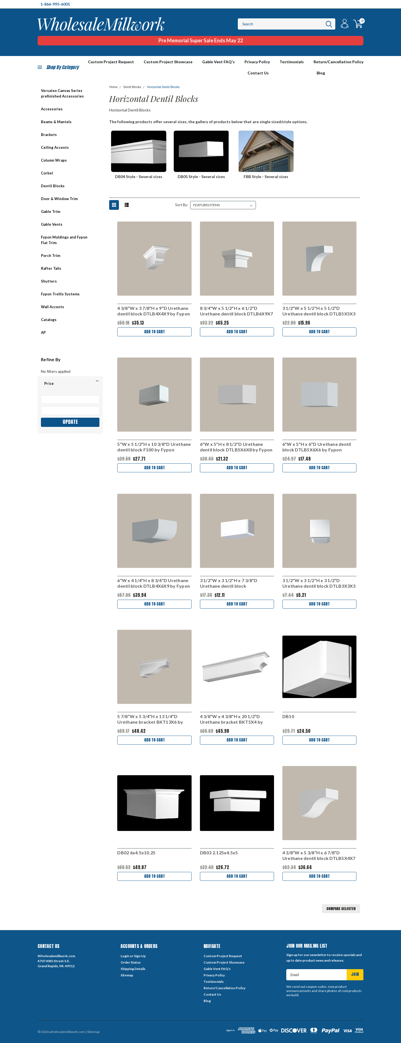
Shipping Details (133, 969)
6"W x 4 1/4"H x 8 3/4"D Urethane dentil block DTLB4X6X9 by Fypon (153, 583)
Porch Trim (50, 255)
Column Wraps (54, 160)
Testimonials (292, 61)
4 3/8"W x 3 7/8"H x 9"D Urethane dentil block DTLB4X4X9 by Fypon (153, 310)
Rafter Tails (51, 268)
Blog (321, 72)
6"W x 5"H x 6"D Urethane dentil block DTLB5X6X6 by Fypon (316, 446)
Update (70, 422)
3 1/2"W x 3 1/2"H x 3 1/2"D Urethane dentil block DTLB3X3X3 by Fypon (319, 583)
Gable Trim (50, 211)
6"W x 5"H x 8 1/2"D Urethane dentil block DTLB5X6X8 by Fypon (236, 446)
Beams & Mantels (56, 122)
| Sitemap (92, 1032)
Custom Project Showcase (168, 61)
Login (125, 956)
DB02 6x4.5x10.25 (136, 852)
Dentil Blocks (53, 186)
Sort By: (181, 205)
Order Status (131, 962)
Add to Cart (154, 332)
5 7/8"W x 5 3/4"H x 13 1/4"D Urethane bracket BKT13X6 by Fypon (150, 719)
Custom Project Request (223, 956)
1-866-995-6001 (55, 4)
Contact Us (258, 72)
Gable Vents (51, 224)
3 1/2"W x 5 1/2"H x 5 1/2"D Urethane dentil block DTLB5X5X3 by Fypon (319, 311)
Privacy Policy (257, 61)
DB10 (288, 716)
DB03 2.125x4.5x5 (219, 852)
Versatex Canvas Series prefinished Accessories (62, 93)
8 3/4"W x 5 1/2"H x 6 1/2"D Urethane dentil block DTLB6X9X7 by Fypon (236, 311)
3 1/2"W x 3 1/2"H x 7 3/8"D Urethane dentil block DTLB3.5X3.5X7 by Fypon (229, 583)
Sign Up (140, 956)
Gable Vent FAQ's (218, 61)
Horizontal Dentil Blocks (163, 87)
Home (113, 87)
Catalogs (49, 319)
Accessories (52, 109)
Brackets (49, 134)
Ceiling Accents (55, 147)
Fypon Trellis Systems (60, 294)
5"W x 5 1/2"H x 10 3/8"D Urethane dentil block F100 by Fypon (154, 446)
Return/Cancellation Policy (338, 61)
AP (43, 332)
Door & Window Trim (59, 198)
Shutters (49, 281)
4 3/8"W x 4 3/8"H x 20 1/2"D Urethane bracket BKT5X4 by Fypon (231, 719)
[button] (70, 383)
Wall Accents (52, 307)
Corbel (47, 173)
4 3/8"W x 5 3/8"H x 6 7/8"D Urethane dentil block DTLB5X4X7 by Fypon (319, 855)
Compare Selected (341, 908)
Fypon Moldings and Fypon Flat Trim (64, 240)
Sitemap (127, 975)
